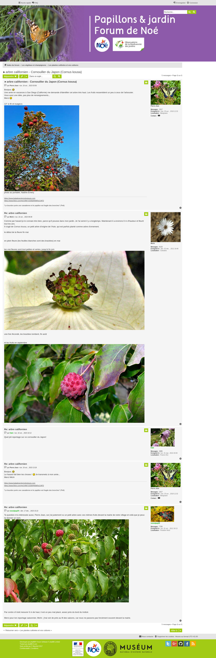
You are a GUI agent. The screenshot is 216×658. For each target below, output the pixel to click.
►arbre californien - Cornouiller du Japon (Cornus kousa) (42, 72)
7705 (161, 526)
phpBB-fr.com (32, 644)
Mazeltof (36, 646)
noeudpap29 (155, 523)
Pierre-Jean (155, 106)
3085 (161, 451)
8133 (161, 247)
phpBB (32, 642)
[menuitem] (35, 3)
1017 (161, 109)
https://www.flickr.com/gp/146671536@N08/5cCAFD (24, 201)
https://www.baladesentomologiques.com (19, 198)
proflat (26, 646)
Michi (153, 243)
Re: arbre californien (15, 213)
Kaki (152, 448)
